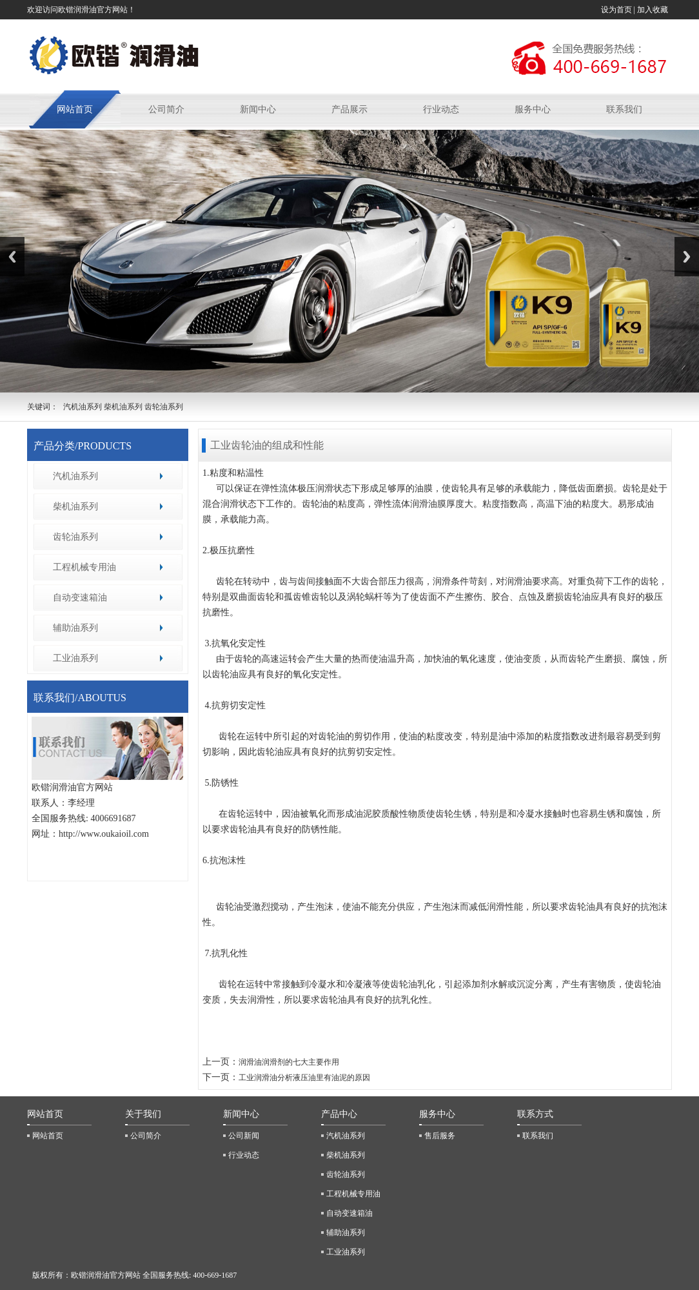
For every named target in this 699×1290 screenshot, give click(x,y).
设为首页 (616, 9)
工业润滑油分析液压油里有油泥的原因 (304, 1077)
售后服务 (439, 1135)
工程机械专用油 (84, 567)
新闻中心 (258, 109)
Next (686, 256)
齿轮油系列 (75, 537)
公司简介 (166, 109)
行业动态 (441, 109)
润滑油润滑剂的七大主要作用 (289, 1062)
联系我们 (624, 109)
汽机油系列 (75, 476)
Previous (12, 256)
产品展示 (349, 109)
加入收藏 (653, 9)
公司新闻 (243, 1135)
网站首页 (75, 109)
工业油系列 (75, 658)
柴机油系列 (75, 506)
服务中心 (533, 109)
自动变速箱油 (80, 597)
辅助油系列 (75, 628)
